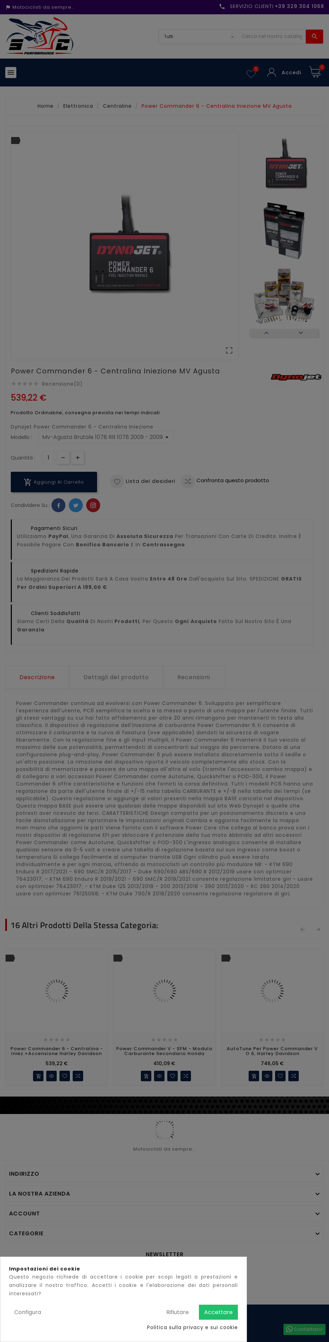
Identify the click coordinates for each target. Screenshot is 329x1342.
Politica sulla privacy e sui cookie (192, 1327)
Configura (27, 1312)
